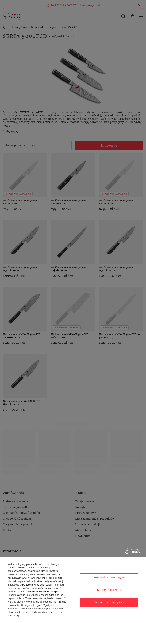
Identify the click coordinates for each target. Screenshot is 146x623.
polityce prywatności (33, 584)
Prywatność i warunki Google (42, 591)
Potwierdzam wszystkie (109, 602)
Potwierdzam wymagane (109, 577)
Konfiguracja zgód (109, 590)
